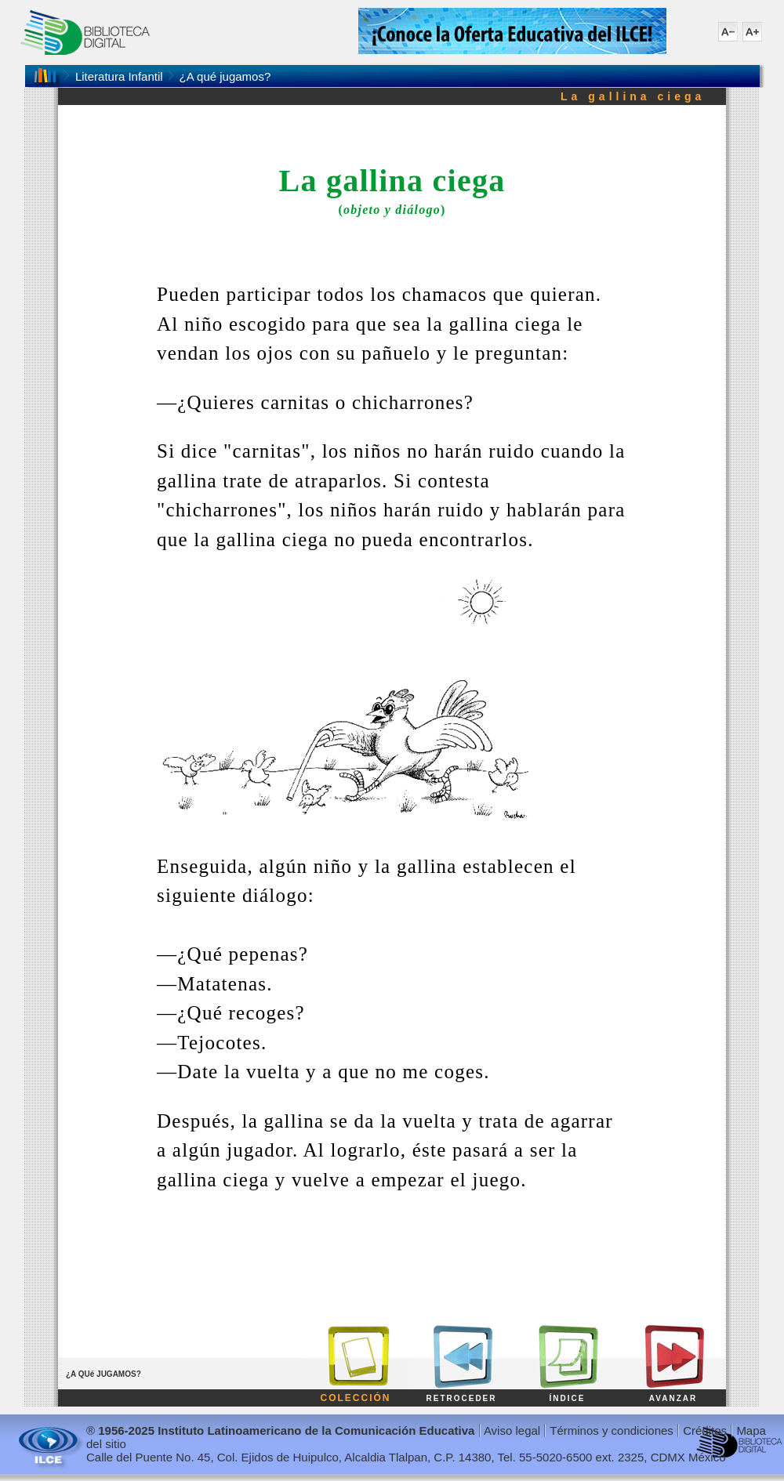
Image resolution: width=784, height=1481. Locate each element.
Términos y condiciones (611, 1430)
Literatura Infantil (119, 76)
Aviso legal (512, 1430)
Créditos (705, 1430)
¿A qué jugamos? (225, 76)
